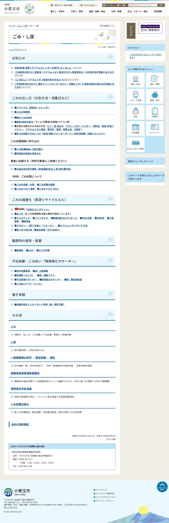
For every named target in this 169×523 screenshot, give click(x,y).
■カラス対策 (43, 250)
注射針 (77, 129)
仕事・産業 (116, 11)
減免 (52, 357)
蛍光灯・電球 (54, 129)
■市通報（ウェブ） (24, 275)
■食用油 (26, 221)
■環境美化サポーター (50, 279)
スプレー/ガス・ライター (78, 126)
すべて (107, 5)
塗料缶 (96, 126)
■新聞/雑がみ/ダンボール (64, 218)
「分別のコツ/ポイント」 (32, 209)
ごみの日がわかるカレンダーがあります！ (145, 56)
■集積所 (18, 250)
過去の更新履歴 (20, 424)
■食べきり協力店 (23, 229)
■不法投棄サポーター (25, 279)
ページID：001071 (106, 46)
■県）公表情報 (40, 270)
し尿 (13, 342)
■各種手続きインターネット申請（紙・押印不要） (39, 304)
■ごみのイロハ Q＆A (47, 188)
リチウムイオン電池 (35, 129)
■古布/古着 (86, 218)
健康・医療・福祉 (97, 11)
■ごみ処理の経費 (46, 184)
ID (125, 5)
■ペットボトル (40, 218)
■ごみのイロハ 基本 (24, 188)
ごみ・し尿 (22, 25)
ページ (114, 5)
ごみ (13, 326)
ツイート (23, 49)
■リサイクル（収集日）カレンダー (32, 107)
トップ (12, 25)
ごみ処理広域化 (20, 404)
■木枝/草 (99, 218)
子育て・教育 (77, 11)
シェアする (14, 49)
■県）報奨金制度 (73, 279)
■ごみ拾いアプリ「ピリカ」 (28, 283)
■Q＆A (30, 250)
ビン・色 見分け (55, 126)
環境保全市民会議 (21, 389)
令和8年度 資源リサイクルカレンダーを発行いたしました (42, 67)
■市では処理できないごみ (27, 133)
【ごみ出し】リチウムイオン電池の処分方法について (40, 79)
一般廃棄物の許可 (21, 357)
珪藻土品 (67, 129)
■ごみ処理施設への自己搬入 (28, 149)
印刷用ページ (108, 25)
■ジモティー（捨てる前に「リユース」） (34, 225)
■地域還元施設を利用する (27, 153)
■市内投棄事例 (22, 270)
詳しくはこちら (10, 507)
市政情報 (158, 11)
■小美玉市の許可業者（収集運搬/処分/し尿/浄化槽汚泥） (43, 169)
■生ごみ (18, 213)
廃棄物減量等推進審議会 (25, 373)
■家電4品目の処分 (23, 121)
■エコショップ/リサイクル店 (72, 225)
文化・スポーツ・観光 (138, 11)
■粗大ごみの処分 (23, 117)
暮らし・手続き (58, 11)
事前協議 (40, 357)
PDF (120, 5)
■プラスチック (22, 218)
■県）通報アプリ (46, 275)
